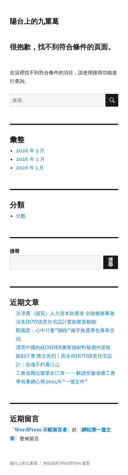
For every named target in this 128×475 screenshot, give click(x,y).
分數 (21, 216)
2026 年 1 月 (30, 168)
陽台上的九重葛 (34, 21)
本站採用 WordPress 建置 (66, 463)
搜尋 (15, 251)
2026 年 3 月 (30, 150)
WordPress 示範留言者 (41, 430)
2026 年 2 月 (30, 159)
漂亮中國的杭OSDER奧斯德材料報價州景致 (63, 347)
